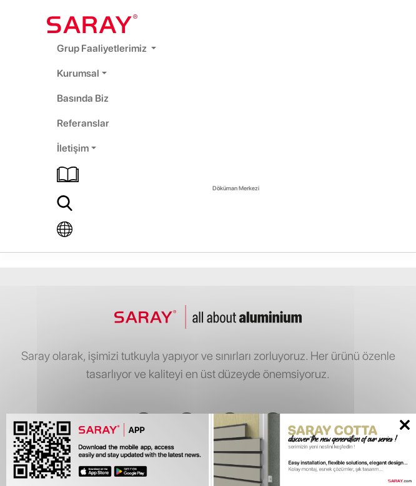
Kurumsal (78, 73)
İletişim (73, 148)
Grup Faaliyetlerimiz (103, 48)
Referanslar (83, 123)
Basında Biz (83, 98)
